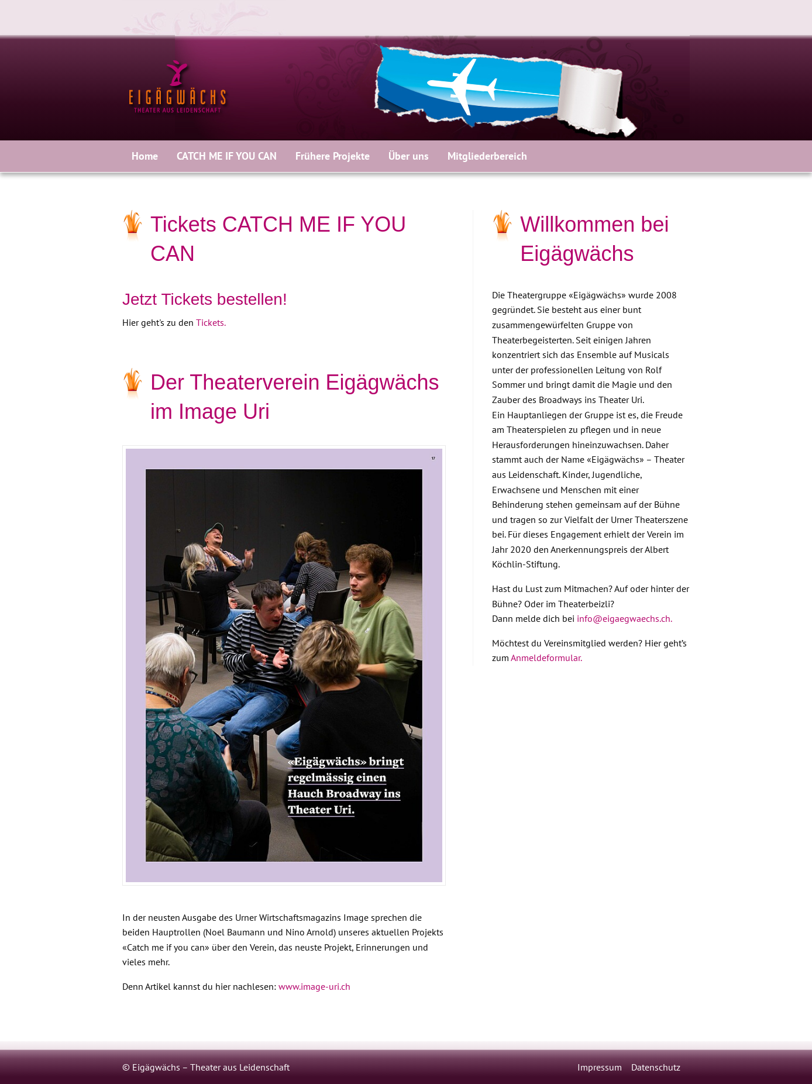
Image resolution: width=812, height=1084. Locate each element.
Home (145, 156)
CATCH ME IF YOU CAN (227, 156)
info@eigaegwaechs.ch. (624, 618)
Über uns (408, 156)
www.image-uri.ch (314, 986)
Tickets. (211, 322)
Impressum (599, 1067)
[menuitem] (144, 156)
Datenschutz (655, 1067)
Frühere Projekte (332, 156)
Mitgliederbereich (487, 156)
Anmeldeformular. (546, 657)
